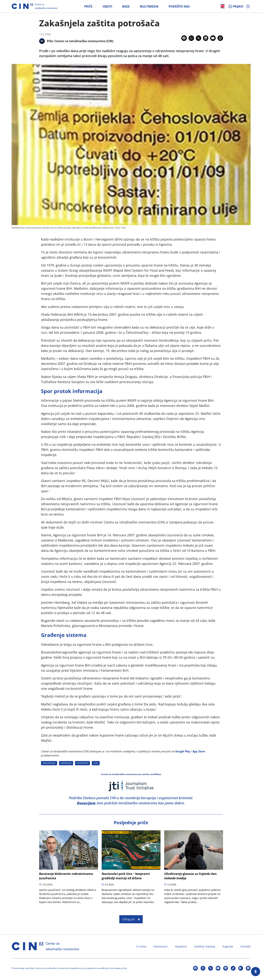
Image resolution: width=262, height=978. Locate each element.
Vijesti (107, 6)
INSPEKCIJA (66, 763)
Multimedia (149, 6)
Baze (126, 6)
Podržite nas (179, 6)
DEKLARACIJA (49, 763)
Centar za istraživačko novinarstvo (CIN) (83, 41)
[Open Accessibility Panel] (255, 971)
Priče (88, 6)
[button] (184, 38)
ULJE (96, 763)
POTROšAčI (82, 763)
